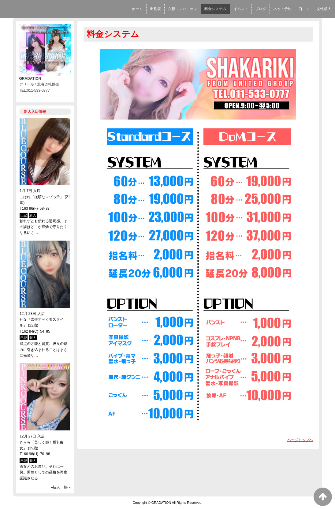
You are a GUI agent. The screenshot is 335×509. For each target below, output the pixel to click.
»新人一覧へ (61, 487)
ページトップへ (300, 440)
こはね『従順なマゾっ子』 (42, 197)
